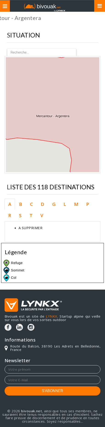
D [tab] (42, 204)
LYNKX (51, 316)
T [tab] (31, 215)
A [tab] (9, 204)
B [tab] (20, 204)
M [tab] (76, 204)
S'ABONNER (52, 391)
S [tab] (20, 215)
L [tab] (65, 204)
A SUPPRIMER (30, 227)
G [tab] (54, 204)
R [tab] (9, 215)
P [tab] (87, 204)
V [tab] (41, 215)
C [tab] (31, 204)
